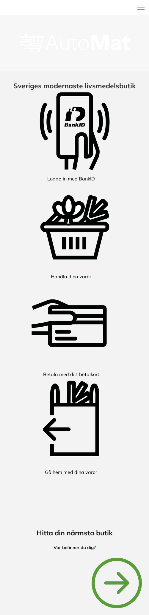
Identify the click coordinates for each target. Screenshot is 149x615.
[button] (141, 7)
